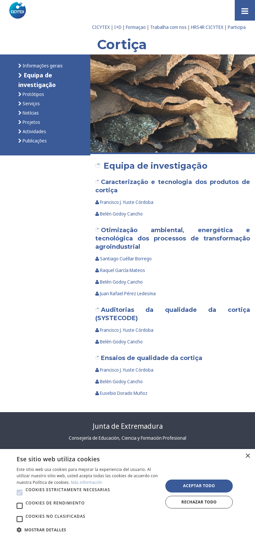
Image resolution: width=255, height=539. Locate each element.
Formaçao (136, 27)
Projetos (31, 122)
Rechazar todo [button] (198, 502)
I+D (118, 27)
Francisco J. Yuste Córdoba (124, 202)
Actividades (34, 131)
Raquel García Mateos (120, 270)
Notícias (30, 113)
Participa (237, 27)
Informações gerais (42, 65)
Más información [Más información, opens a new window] (87, 482)
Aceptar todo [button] (199, 486)
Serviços (31, 103)
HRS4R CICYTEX (207, 27)
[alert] (127, 494)
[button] (19, 492)
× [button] (247, 456)
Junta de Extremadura (128, 426)
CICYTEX (101, 27)
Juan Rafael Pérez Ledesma (125, 293)
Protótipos (33, 94)
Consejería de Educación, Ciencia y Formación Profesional (127, 438)
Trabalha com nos (168, 27)
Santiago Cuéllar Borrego (123, 258)
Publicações (34, 140)
